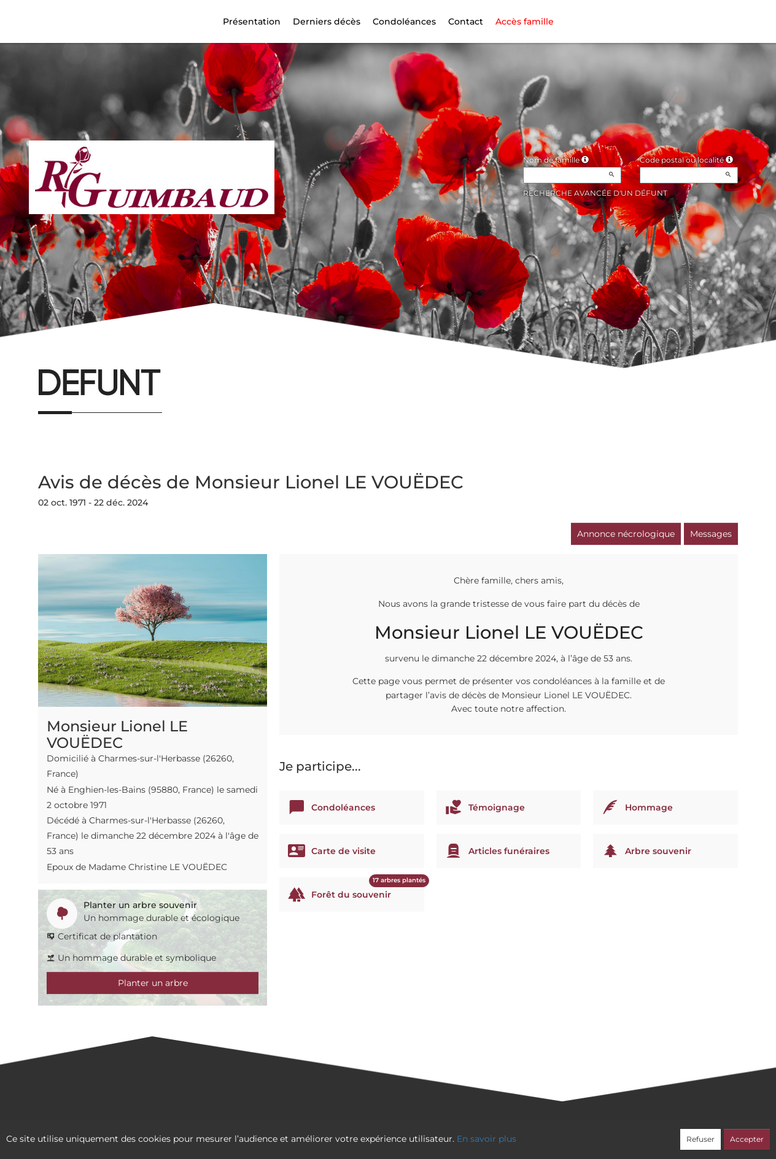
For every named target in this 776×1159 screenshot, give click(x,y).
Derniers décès (326, 21)
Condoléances (404, 21)
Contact (465, 21)
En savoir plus (486, 1138)
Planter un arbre (153, 982)
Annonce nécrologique (626, 533)
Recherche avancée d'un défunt (595, 193)
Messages (711, 533)
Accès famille (524, 21)
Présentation (252, 21)
